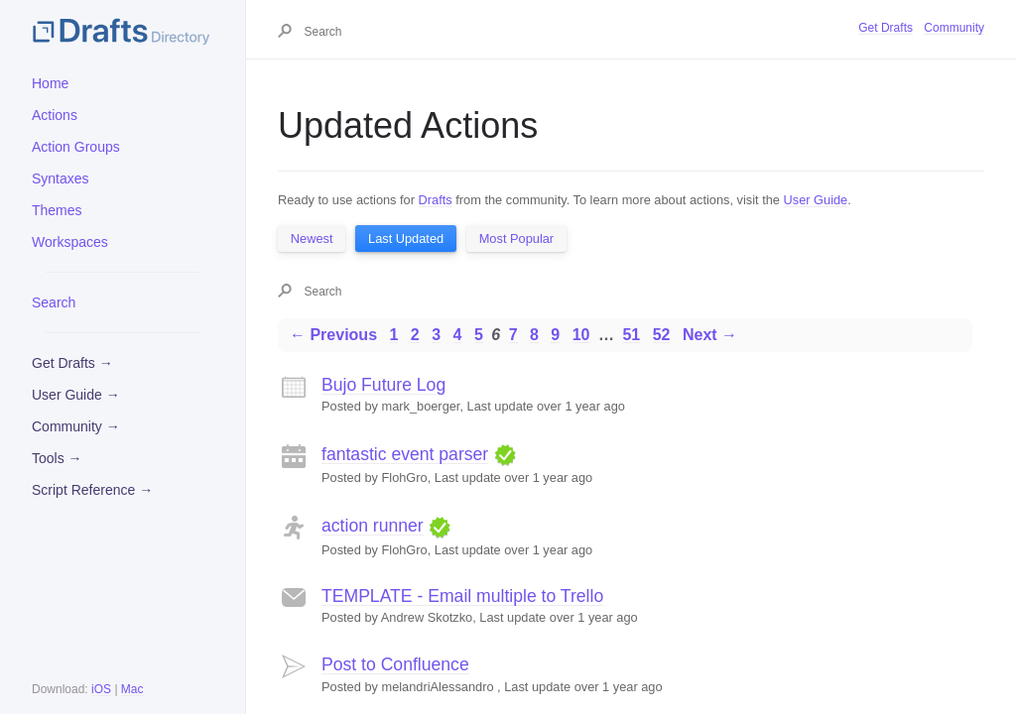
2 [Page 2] (415, 334)
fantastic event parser (404, 454)
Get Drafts (885, 28)
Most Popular (516, 238)
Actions (54, 115)
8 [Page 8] (534, 334)
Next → (710, 334)
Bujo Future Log (383, 385)
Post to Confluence (395, 664)
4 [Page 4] (457, 334)
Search (53, 302)
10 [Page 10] (581, 334)
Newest (312, 238)
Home (50, 83)
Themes (57, 210)
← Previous (333, 334)
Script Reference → (92, 490)
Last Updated (406, 238)
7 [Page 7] (513, 334)
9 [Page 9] (555, 334)
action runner (372, 526)
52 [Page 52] (662, 334)
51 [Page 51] (631, 334)
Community (954, 28)
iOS (101, 689)
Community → (76, 426)
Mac (132, 689)
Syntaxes (60, 178)
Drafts (435, 199)
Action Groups (76, 147)
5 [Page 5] (478, 334)
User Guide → (76, 395)
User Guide (816, 199)
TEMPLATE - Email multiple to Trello (462, 596)
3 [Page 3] (436, 334)
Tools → (57, 458)
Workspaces (70, 242)
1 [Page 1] (393, 334)
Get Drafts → (72, 363)
